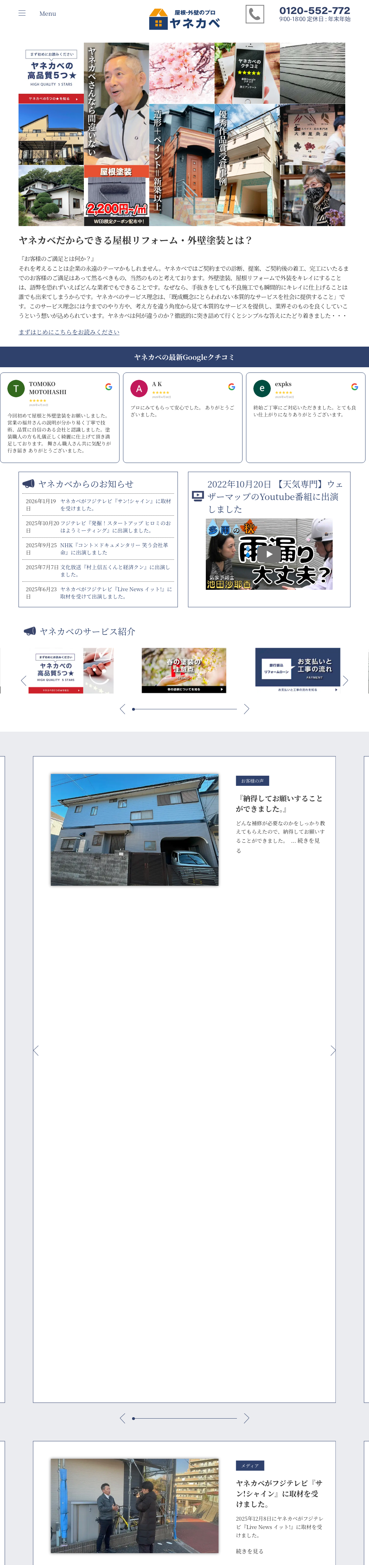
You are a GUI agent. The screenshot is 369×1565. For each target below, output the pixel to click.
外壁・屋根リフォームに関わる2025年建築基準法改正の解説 (114, 1320)
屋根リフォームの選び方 (109, 1388)
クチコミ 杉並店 (274, 1278)
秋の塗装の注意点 (102, 1466)
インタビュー (271, 1249)
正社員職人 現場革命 (105, 1417)
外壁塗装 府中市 (227, 1298)
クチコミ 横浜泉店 (277, 1308)
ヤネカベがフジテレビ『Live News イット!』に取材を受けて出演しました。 (116, 592)
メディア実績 (33, 1259)
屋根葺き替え (224, 1278)
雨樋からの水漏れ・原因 (109, 1346)
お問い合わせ (318, 1249)
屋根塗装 (220, 1268)
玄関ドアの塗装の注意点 (109, 1427)
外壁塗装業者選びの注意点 (111, 1408)
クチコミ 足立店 (274, 1298)
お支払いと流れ (99, 1259)
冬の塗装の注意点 (102, 1476)
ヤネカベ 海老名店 (166, 1332)
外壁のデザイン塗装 (104, 1437)
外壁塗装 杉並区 (227, 1308)
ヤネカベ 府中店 (163, 1267)
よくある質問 (97, 1288)
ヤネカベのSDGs (36, 1268)
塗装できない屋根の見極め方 (114, 1398)
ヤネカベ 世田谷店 (166, 1277)
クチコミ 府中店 (274, 1268)
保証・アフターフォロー (109, 1268)
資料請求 (326, 1192)
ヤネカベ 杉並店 (163, 1286)
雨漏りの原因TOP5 (102, 1336)
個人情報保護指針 (38, 1278)
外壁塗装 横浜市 (227, 1337)
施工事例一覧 (224, 1249)
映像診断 (144, 1192)
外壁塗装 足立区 (227, 1327)
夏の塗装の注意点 (102, 1456)
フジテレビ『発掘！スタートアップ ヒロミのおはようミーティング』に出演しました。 (115, 526)
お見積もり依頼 (227, 1192)
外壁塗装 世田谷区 (230, 1317)
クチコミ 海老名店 (277, 1333)
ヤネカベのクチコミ (279, 1259)
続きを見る (250, 1055)
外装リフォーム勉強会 (276, 1192)
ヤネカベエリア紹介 (168, 1257)
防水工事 (220, 1288)
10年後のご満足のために (109, 1249)
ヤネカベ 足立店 (163, 1296)
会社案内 (28, 1249)
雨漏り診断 (185, 1192)
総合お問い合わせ (102, 1196)
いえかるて (94, 1278)
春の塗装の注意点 (102, 1447)
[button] (23, 681)
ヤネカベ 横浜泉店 (166, 1306)
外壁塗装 (220, 1259)
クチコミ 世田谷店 (277, 1288)
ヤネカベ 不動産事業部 (171, 1358)
